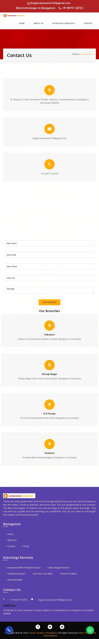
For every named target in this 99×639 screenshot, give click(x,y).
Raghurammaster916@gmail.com (50, 2)
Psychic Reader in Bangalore (43, 632)
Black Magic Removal (58, 567)
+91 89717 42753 (72, 8)
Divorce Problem (68, 573)
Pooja (25, 546)
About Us (38, 23)
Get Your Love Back (42, 573)
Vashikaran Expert (15, 573)
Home (22, 23)
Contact (88, 23)
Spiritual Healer (14, 579)
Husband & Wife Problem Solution (23, 567)
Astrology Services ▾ (63, 23)
